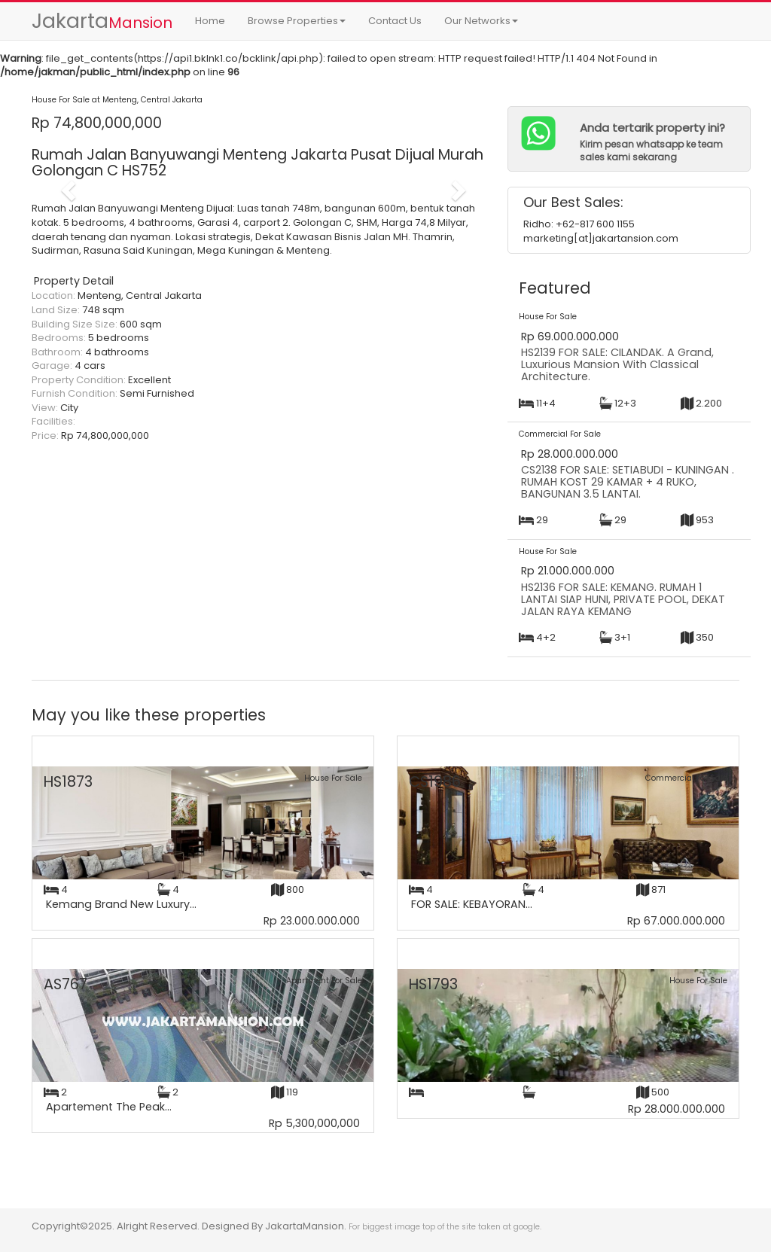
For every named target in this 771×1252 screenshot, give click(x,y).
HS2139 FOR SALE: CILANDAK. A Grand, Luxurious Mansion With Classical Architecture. (617, 364)
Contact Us (395, 21)
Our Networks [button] (481, 21)
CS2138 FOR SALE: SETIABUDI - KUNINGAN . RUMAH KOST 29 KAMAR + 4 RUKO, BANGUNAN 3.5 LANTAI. (627, 481)
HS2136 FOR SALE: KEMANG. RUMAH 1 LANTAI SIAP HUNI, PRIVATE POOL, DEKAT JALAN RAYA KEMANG (623, 599)
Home (210, 21)
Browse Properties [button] (297, 21)
